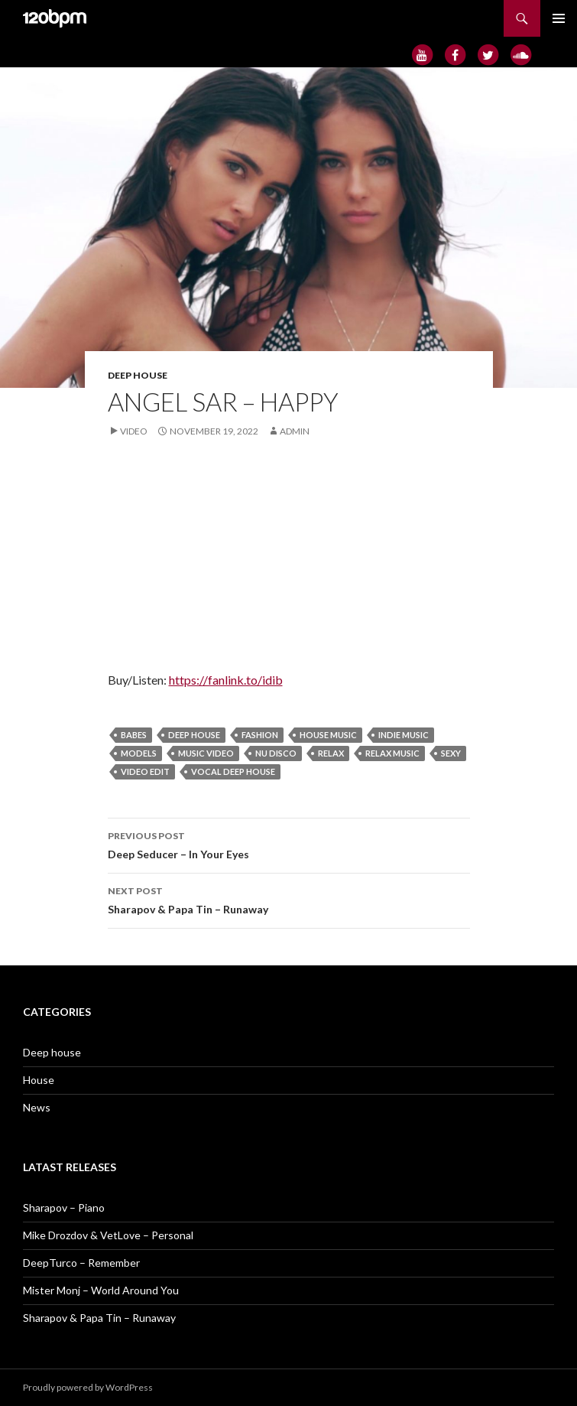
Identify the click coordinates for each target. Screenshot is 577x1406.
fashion (259, 735)
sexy (451, 753)
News (36, 1107)
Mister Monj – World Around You (101, 1290)
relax (331, 753)
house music (328, 735)
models (139, 753)
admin (295, 431)
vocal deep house (233, 771)
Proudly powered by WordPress (88, 1387)
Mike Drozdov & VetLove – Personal (108, 1235)
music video (206, 753)
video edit (145, 771)
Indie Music (403, 735)
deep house (194, 735)
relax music (392, 753)
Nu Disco (276, 753)
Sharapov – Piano (64, 1207)
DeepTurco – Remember (81, 1262)
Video (133, 431)
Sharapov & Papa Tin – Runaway (289, 899)
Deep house (137, 375)
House (38, 1079)
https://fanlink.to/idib (226, 679)
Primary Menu (558, 18)
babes (134, 735)
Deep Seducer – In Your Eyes (289, 844)
